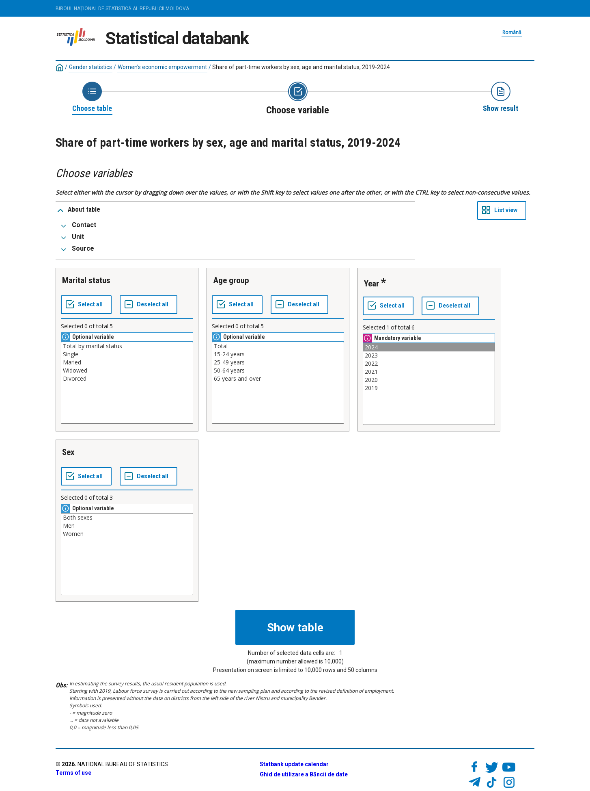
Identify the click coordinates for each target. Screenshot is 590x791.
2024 (429, 347)
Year (371, 283)
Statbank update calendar (294, 764)
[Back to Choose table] (92, 97)
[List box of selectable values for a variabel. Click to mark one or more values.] (127, 383)
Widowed (127, 370)
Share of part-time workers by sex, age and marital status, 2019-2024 (301, 67)
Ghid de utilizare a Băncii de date (304, 774)
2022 (429, 364)
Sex (68, 452)
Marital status (86, 280)
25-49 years (278, 362)
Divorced (127, 379)
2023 (429, 355)
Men (127, 526)
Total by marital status (127, 346)
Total (278, 346)
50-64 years (278, 370)
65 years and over (278, 379)
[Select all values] (86, 304)
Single (127, 354)
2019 (429, 388)
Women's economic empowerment (162, 67)
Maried (127, 362)
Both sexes (127, 518)
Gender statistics (90, 67)
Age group (231, 280)
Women (127, 534)
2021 (429, 372)
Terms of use (73, 772)
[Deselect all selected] (148, 304)
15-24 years (278, 354)
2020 (429, 380)
